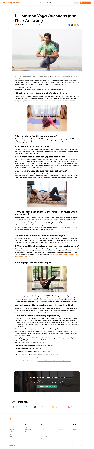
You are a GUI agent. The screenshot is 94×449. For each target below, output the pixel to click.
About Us (43, 431)
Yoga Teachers (28, 427)
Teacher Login (76, 429)
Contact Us (59, 431)
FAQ (58, 434)
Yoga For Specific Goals (14, 434)
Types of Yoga (12, 427)
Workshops (27, 431)
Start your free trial (85, 2)
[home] (11, 3)
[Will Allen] (22, 25)
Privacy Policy (60, 427)
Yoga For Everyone (13, 431)
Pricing (42, 2)
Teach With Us (28, 434)
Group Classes (28, 429)
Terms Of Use (60, 429)
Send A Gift (43, 427)
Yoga (22, 12)
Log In (76, 2)
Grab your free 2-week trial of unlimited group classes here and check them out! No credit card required (45, 232)
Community (43, 438)
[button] (50, 3)
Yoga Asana (11, 429)
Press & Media (44, 436)
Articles (16, 12)
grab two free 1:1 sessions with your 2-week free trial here (54, 361)
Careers (43, 434)
